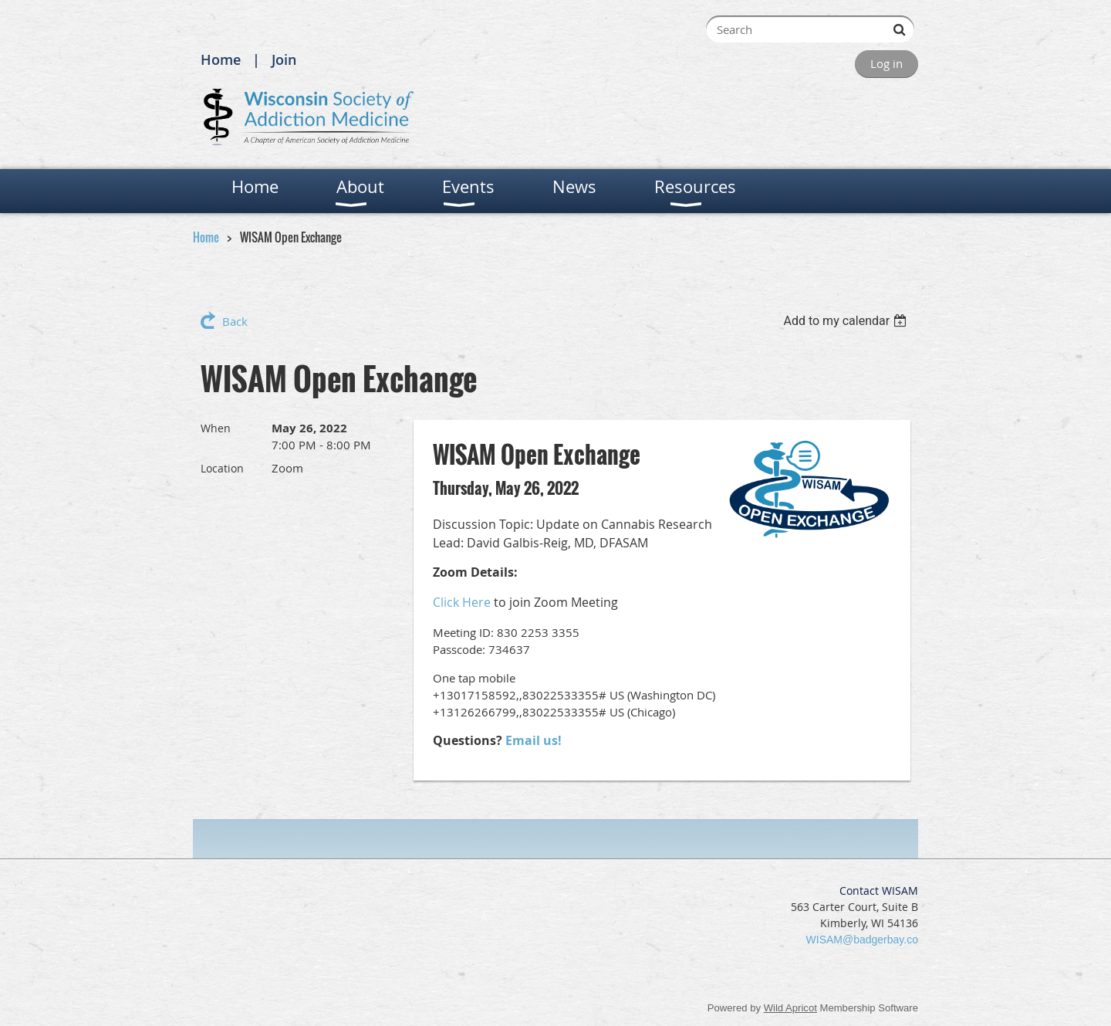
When (216, 428)
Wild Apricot (790, 1008)
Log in (886, 63)
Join (284, 59)
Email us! (533, 740)
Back (235, 321)
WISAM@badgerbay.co (862, 939)
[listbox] (846, 320)
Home (221, 59)
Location (222, 468)
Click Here (462, 602)
